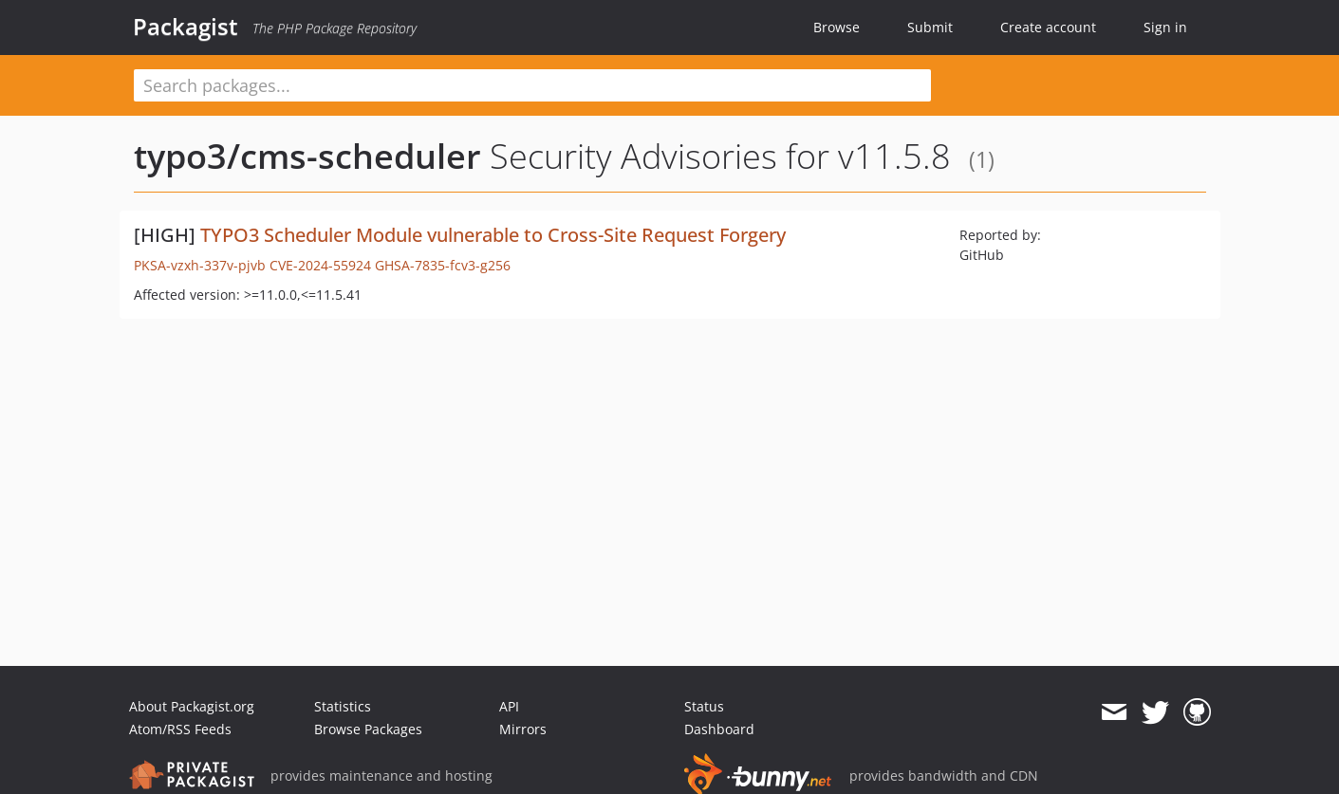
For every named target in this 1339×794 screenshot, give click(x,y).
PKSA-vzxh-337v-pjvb (200, 265)
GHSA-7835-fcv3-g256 (443, 265)
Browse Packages (368, 729)
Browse (836, 27)
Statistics (342, 706)
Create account (1048, 27)
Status (704, 706)
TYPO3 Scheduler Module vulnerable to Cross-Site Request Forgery (493, 235)
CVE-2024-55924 (320, 265)
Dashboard (719, 729)
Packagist (185, 26)
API (509, 706)
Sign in (1165, 27)
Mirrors (523, 729)
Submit (930, 27)
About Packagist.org (191, 706)
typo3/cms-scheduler (307, 156)
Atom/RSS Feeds (180, 729)
